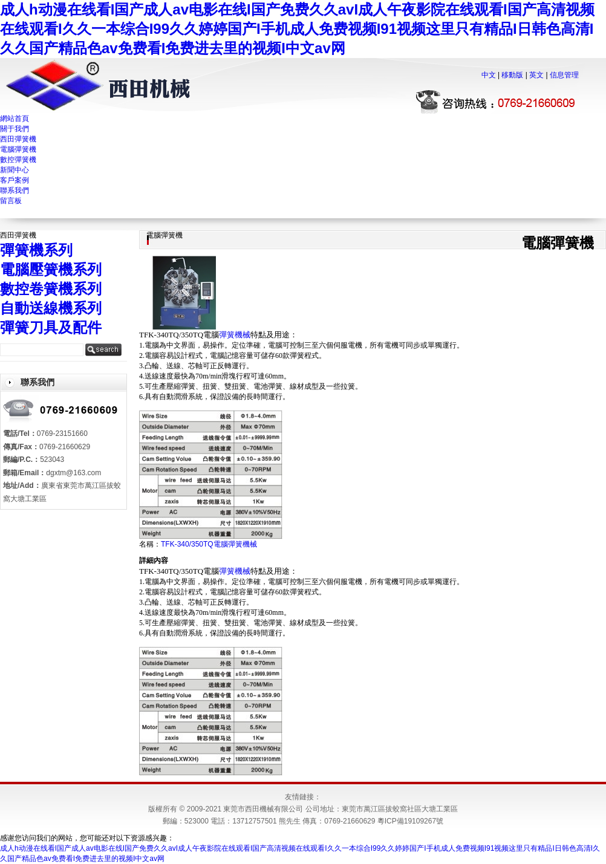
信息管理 (564, 75)
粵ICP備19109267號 (410, 821)
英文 (536, 75)
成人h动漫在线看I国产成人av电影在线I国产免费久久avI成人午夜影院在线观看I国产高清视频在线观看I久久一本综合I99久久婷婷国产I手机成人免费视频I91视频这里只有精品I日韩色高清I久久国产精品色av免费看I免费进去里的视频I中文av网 (297, 28)
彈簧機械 (234, 334)
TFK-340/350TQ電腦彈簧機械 (209, 544)
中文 (488, 75)
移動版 (512, 75)
